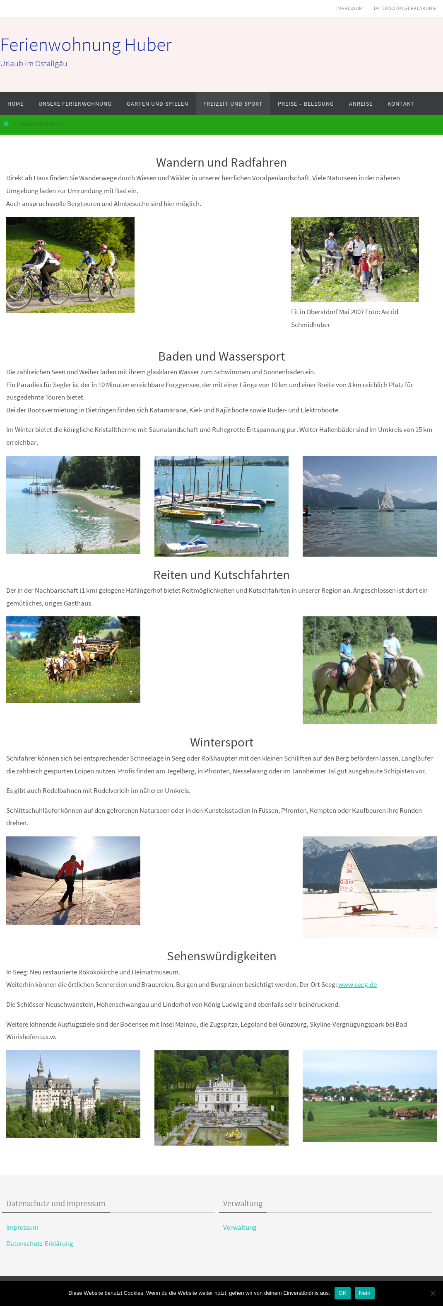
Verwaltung (240, 1227)
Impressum (349, 8)
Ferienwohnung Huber (86, 44)
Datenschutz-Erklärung (405, 8)
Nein (365, 1293)
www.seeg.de (357, 984)
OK (343, 1293)
